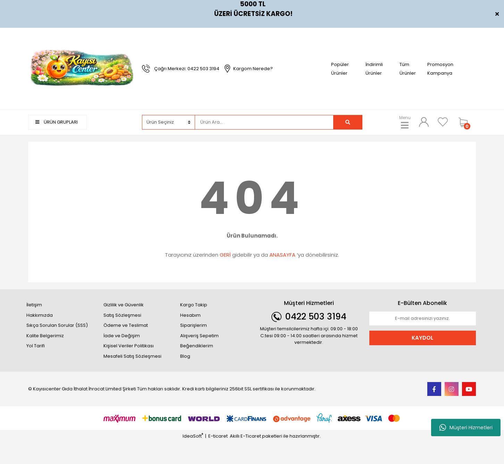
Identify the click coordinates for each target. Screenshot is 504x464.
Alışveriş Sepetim (199, 335)
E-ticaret (218, 436)
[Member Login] (424, 122)
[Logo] (81, 68)
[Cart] (465, 122)
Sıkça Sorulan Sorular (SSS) (57, 325)
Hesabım (190, 315)
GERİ (225, 254)
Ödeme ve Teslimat (125, 325)
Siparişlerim (193, 325)
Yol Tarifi (35, 345)
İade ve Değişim (121, 335)
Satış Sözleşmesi (122, 315)
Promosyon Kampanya (440, 68)
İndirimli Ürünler (374, 68)
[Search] (264, 122)
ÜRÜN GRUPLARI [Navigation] (56, 122)
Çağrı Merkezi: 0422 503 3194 (186, 68)
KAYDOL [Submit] (422, 337)
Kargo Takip (193, 304)
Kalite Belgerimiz (45, 335)
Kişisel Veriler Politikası (128, 345)
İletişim (34, 304)
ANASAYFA (282, 254)
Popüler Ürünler (340, 68)
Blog (185, 356)
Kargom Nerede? (253, 68)
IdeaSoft (193, 436)
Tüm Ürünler (408, 68)
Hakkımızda (39, 315)
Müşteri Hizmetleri (466, 427)
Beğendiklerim (196, 345)
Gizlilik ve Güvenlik (123, 304)
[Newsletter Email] (422, 318)
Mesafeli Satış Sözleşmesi (132, 356)
